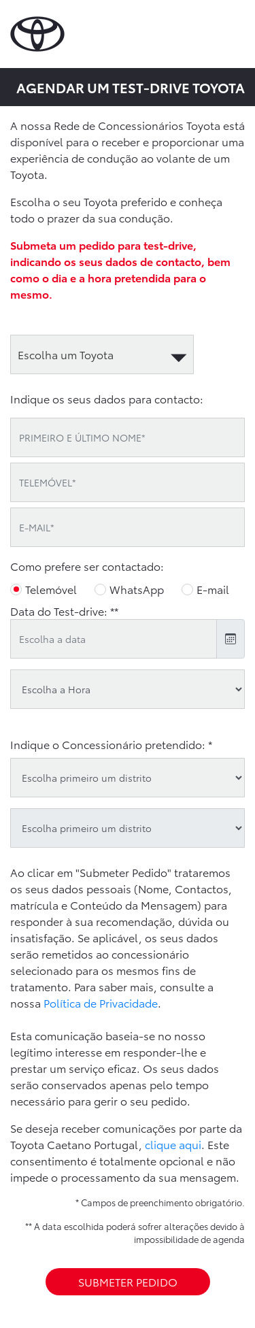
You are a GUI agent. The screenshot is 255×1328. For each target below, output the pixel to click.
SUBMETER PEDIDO (127, 1281)
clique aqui (173, 1144)
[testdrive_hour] (127, 689)
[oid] (127, 828)
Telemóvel (51, 589)
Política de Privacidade (101, 1002)
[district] (127, 777)
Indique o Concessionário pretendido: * (111, 744)
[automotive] (102, 354)
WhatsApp (136, 589)
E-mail (213, 589)
